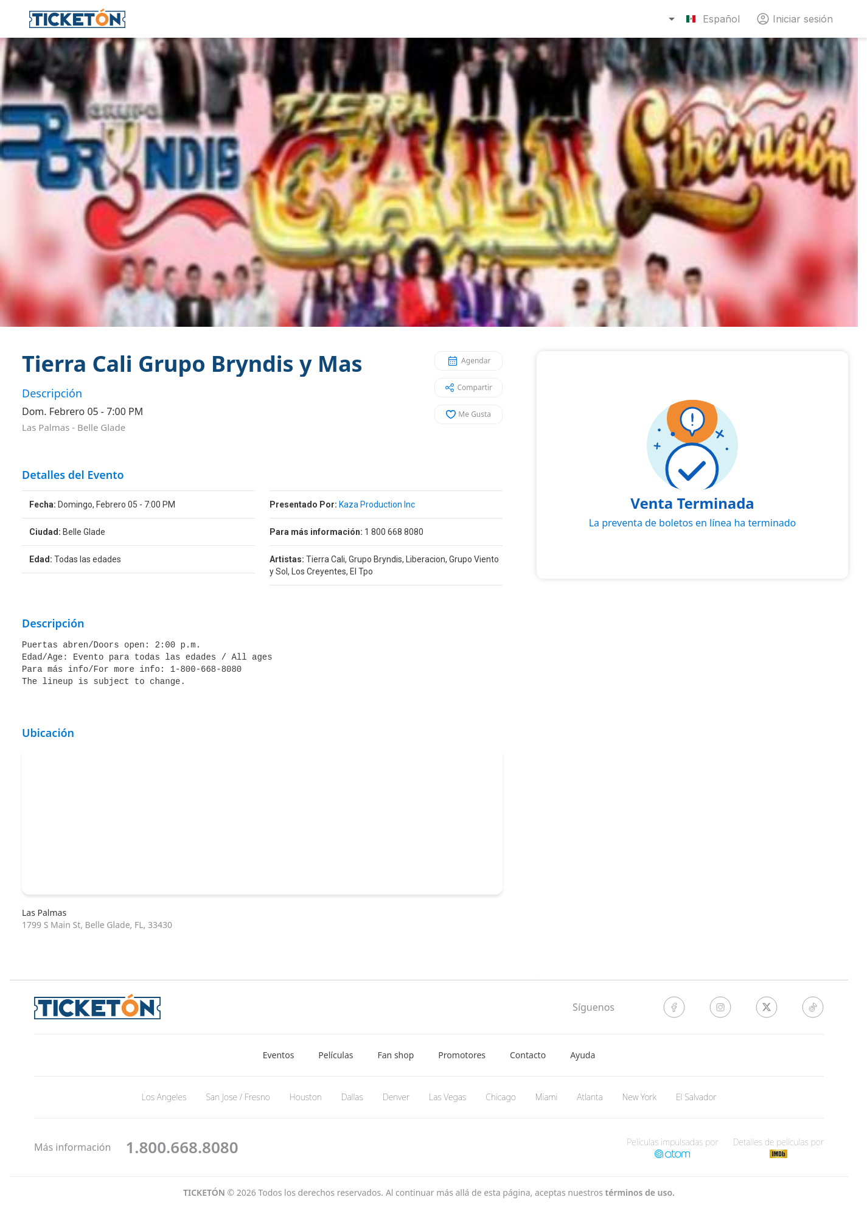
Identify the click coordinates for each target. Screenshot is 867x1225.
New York (639, 1097)
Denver (396, 1097)
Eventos (278, 1055)
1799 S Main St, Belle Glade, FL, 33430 (97, 924)
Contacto (528, 1055)
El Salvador (696, 1097)
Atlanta (589, 1097)
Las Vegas (447, 1097)
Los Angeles (164, 1097)
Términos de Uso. (640, 1192)
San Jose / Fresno (238, 1097)
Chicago (501, 1097)
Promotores (462, 1055)
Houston (306, 1097)
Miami (546, 1097)
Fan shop (396, 1055)
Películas (335, 1055)
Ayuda (582, 1055)
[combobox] (705, 19)
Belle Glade (101, 427)
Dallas (352, 1097)
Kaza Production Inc (377, 504)
